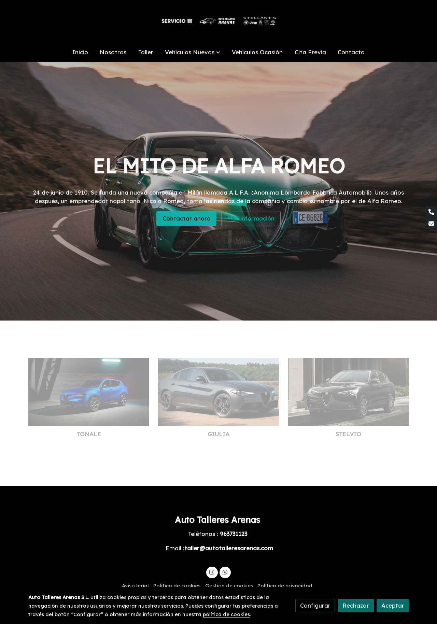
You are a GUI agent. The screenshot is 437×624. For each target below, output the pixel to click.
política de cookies (226, 614)
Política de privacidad (284, 585)
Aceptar (392, 605)
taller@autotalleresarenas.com (228, 548)
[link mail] (431, 224)
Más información (250, 218)
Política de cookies (176, 585)
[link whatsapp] (225, 572)
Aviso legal (135, 585)
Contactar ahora (187, 218)
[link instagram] (212, 572)
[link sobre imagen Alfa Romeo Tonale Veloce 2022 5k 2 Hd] (89, 392)
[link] (218, 21)
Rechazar (355, 605)
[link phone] (431, 212)
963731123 (233, 533)
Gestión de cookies (229, 585)
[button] (192, 52)
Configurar (315, 605)
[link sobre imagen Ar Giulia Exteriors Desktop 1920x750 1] (218, 392)
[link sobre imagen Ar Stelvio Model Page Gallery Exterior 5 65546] (348, 392)
